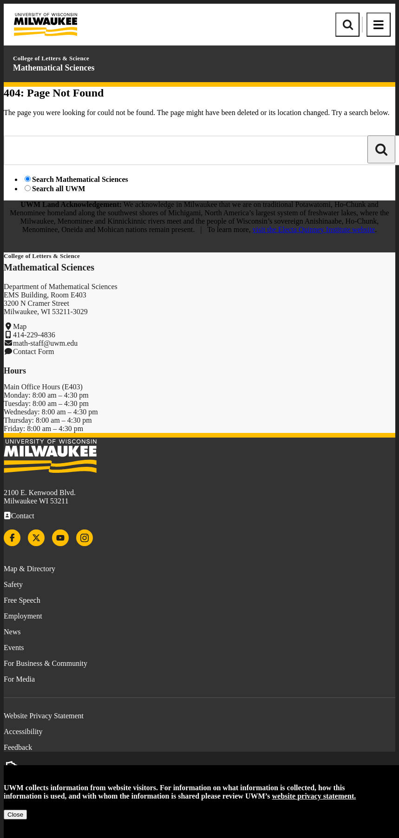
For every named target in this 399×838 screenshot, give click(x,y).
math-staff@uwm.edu (45, 343)
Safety (13, 584)
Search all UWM (58, 189)
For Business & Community (45, 663)
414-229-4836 (34, 335)
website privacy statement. (314, 796)
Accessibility (23, 731)
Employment (23, 616)
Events (14, 647)
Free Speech (22, 600)
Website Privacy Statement (44, 716)
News (12, 632)
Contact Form (33, 351)
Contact (22, 516)
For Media (19, 679)
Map (19, 326)
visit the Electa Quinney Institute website (314, 229)
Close (15, 814)
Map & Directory (29, 569)
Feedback (18, 747)
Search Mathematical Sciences (80, 179)
